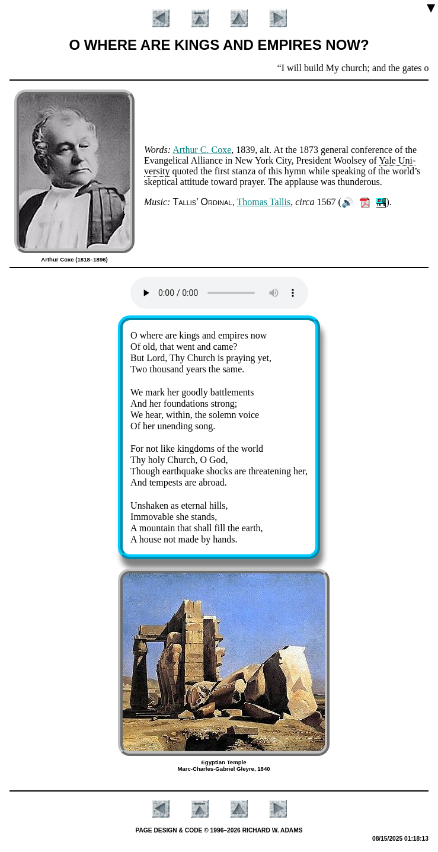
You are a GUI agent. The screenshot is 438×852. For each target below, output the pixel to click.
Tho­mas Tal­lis (264, 202)
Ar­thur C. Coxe (201, 150)
